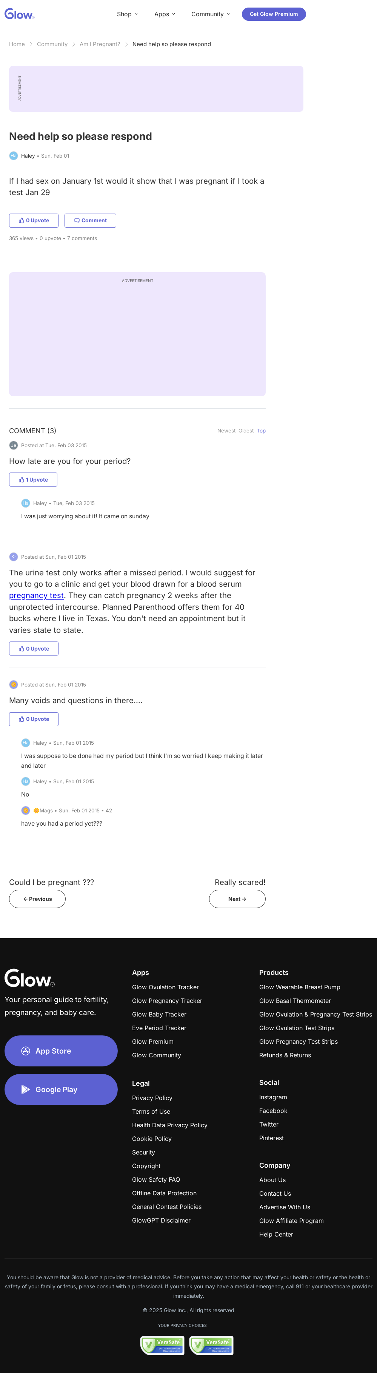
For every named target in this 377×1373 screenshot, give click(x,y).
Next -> (237, 899)
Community (52, 44)
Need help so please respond (171, 44)
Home (17, 44)
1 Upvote (33, 479)
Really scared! (240, 882)
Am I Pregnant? (100, 44)
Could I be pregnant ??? (51, 882)
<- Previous (37, 899)
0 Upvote (33, 220)
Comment (90, 220)
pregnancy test (36, 595)
